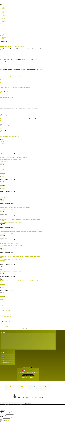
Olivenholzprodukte (4, 17)
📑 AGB (3, 358)
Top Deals (3, 12)
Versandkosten (3, 176)
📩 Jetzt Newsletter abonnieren (27, 375)
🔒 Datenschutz (4, 360)
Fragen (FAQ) (3, 18)
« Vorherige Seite (4, 143)
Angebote (3, 22)
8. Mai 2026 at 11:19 (7, 326)
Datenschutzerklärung (24, 377)
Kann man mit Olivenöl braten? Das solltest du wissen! (12, 76)
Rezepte (2, 19)
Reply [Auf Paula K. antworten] (2, 309)
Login (1, 419)
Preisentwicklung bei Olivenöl (6, 97)
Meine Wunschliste (4, 21)
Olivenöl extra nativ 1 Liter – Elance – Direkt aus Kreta (10, 243)
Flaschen (4, 7)
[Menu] (0, 23)
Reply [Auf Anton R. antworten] (2, 315)
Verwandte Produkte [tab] (4, 38)
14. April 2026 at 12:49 (7, 316)
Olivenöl (3, 6)
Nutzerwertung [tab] (4, 37)
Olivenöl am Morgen (4, 115)
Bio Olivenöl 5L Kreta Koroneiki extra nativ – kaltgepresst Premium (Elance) (14, 157)
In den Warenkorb (2, 173)
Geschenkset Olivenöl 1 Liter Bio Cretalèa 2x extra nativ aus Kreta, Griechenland (14, 195)
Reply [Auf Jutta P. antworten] (2, 304)
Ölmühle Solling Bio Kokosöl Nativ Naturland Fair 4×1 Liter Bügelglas (13, 170)
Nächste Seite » (4, 148)
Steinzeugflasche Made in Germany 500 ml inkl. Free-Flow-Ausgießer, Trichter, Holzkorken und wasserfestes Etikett (21, 231)
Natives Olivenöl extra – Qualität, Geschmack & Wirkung (13, 67)
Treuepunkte (3, 20)
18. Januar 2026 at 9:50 (7, 305)
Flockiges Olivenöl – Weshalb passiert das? (9, 136)
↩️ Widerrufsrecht (4, 356)
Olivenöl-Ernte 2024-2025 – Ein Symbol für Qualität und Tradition (15, 87)
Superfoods (4, 10)
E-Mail (1, 412)
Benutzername (2, 411)
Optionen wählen (2, 185)
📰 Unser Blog (3, 334)
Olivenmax (2, 51)
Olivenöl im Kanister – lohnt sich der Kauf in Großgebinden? (14, 57)
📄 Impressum (3, 354)
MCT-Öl (4, 11)
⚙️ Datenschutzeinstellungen (5, 362)
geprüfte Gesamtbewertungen (4, 161)
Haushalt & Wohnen (4, 14)
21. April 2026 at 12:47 (7, 321)
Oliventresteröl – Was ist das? (6, 106)
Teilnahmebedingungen (31, 377)
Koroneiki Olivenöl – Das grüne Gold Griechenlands (12, 46)
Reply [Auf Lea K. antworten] (2, 320)
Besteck (4, 15)
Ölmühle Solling (3, 8)
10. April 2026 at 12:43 (7, 310)
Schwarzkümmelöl (5, 9)
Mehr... (1, 71)
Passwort (4, 413)
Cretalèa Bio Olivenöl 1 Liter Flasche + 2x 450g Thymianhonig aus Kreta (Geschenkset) (15, 207)
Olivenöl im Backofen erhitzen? (7, 125)
